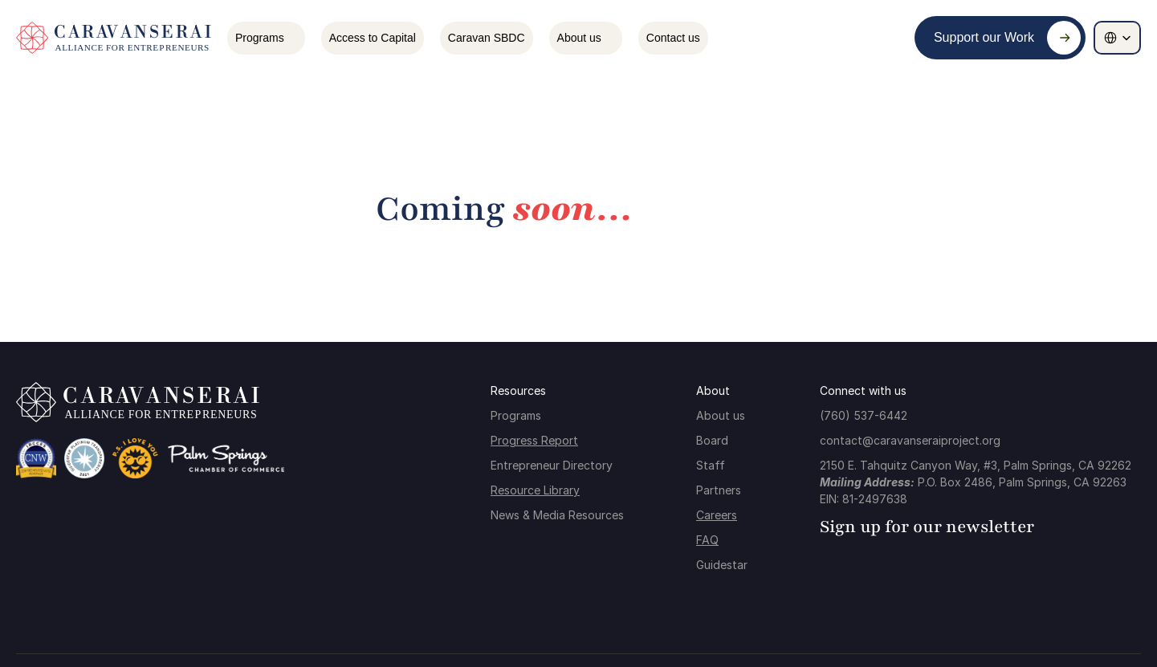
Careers (716, 515)
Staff (710, 465)
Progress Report (534, 440)
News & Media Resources (557, 515)
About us (720, 415)
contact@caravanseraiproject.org (910, 440)
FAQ (707, 540)
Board (712, 440)
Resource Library (535, 490)
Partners (718, 490)
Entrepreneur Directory (552, 465)
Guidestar (722, 564)
